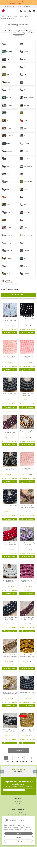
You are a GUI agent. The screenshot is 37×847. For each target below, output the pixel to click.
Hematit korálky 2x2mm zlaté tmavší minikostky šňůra (27, 656)
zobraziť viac (18, 36)
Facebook (18, 802)
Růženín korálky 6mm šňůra (27, 469)
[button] (21, 11)
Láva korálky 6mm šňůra (27, 692)
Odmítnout (18, 841)
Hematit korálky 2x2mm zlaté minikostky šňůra (9, 692)
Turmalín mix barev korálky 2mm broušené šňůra (27, 507)
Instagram (18, 804)
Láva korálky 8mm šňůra (9, 393)
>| (31, 758)
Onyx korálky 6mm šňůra (9, 505)
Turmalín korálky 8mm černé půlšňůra (10, 618)
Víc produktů (18, 750)
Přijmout (18, 833)
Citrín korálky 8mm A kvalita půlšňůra (27, 730)
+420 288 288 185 (25, 6)
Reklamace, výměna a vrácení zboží (18, 814)
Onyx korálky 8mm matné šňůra (27, 394)
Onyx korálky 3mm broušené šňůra (9, 469)
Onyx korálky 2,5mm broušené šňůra (9, 730)
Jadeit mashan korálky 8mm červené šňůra (9, 543)
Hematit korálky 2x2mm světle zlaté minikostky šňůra (9, 656)
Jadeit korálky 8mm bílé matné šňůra (10, 580)
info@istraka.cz (11, 6)
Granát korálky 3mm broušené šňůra (9, 431)
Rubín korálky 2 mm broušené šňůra (27, 580)
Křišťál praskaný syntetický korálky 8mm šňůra (9, 320)
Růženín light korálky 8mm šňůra (9, 357)
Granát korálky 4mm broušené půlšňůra (27, 618)
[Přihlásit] (25, 11)
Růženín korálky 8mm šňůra (27, 357)
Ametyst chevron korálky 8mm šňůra (27, 543)
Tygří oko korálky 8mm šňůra (27, 431)
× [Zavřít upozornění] (34, 2)
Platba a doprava (18, 812)
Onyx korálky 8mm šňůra (27, 319)
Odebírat (29, 790)
